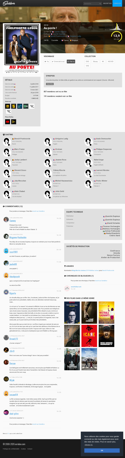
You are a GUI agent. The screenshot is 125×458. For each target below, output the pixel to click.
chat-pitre (14, 413)
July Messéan (20, 181)
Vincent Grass (20, 170)
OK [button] (102, 450)
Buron (14, 144)
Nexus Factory (113, 255)
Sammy (13, 220)
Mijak (12, 380)
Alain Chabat (19, 191)
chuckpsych (15, 276)
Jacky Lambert (20, 160)
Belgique (74, 40)
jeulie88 (13, 264)
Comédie (55, 40)
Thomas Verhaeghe (111, 226)
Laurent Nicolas (102, 170)
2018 (46, 25)
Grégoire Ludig (75, 36)
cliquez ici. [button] (89, 445)
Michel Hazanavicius (63, 181)
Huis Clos (50, 84)
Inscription (107, 3)
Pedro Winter (101, 181)
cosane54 (14, 394)
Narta (54, 165)
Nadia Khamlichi (113, 233)
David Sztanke (113, 223)
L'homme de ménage (18, 175)
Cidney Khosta (59, 170)
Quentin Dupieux (60, 32)
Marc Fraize (19, 149)
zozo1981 (14, 252)
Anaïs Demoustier (103, 139)
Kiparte (13, 293)
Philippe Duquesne (104, 149)
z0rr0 (12, 351)
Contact (29, 449)
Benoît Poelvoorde (57, 36)
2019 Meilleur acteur (85, 270)
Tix (8, 433)
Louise (14, 186)
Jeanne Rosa (60, 160)
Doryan (12, 363)
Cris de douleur (17, 196)
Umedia (116, 253)
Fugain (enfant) (98, 165)
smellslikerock (76, 287)
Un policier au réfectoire (60, 196)
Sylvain (55, 154)
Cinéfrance (115, 251)
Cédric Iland (114, 235)
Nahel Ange (99, 160)
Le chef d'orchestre (100, 175)
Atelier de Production (110, 257)
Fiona (95, 144)
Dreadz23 (14, 339)
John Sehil (59, 191)
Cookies (23, 449)
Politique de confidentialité (11, 449)
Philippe (14, 154)
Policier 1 (56, 186)
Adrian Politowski (112, 231)
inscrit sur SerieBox (38, 211)
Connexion (117, 3)
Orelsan (58, 149)
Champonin (97, 154)
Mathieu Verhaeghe (111, 229)
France (65, 40)
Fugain (55, 144)
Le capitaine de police (59, 175)
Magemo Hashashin (18, 237)
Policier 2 (97, 186)
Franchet (15, 165)
